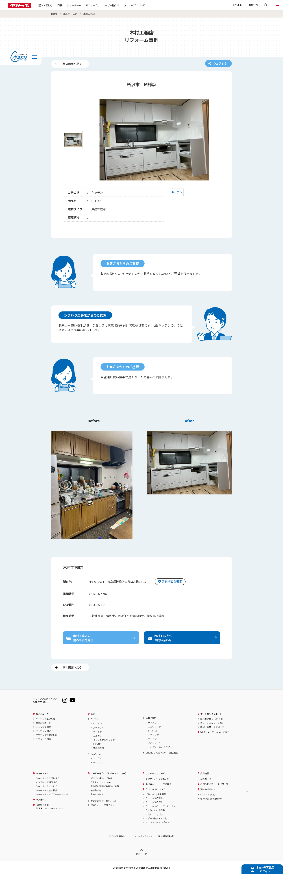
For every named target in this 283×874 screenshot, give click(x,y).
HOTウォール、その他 (159, 746)
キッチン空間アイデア (46, 730)
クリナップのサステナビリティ (160, 806)
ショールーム (74, 5)
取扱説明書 (96, 790)
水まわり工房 (70, 14)
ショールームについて (46, 786)
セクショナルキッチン (104, 739)
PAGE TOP (141, 854)
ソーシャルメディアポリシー (141, 836)
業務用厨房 (98, 747)
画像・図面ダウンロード (212, 726)
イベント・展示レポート (157, 822)
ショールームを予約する (48, 778)
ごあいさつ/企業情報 (155, 794)
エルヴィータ (154, 726)
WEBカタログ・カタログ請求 (214, 732)
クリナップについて (134, 5)
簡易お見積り (212, 718)
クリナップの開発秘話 (46, 734)
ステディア (98, 727)
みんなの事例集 (43, 726)
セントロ (97, 723)
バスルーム (96, 753)
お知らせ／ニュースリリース (214, 784)
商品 (93, 713)
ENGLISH (238, 5)
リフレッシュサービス (156, 773)
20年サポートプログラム (102, 805)
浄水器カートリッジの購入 (158, 784)
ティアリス (153, 722)
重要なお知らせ (98, 794)
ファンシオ (153, 734)
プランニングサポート (211, 713)
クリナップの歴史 (154, 802)
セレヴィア (98, 758)
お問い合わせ (104, 800)
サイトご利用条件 (117, 836)
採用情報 (204, 773)
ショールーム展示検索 (46, 790)
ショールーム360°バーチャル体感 (52, 794)
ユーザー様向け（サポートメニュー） (109, 773)
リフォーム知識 (43, 739)
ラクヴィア (98, 762)
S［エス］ (153, 730)
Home (54, 14)
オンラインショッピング (157, 778)
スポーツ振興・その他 (156, 818)
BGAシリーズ (154, 742)
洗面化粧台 (150, 717)
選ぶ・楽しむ (45, 5)
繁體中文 (253, 5)
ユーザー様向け (111, 5)
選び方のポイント (44, 722)
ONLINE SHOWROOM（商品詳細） (162, 752)
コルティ (97, 735)
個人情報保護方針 (166, 836)
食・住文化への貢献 (155, 810)
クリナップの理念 (154, 798)
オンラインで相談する (46, 782)
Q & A (101, 782)
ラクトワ (152, 738)
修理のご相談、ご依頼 (101, 778)
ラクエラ (97, 731)
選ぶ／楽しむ (42, 713)
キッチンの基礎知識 (45, 718)
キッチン (95, 718)
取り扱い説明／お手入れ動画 (105, 786)
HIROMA (97, 743)
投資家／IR (205, 778)
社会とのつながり (154, 814)
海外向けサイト (207, 789)
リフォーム (92, 5)
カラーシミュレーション (212, 722)
